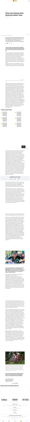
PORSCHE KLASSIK (14, 417)
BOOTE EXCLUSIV (15, 416)
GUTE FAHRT (25, 416)
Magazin (11, 11)
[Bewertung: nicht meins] (11, 179)
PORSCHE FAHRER (19, 417)
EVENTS (22, 417)
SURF (18, 416)
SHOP (3, 416)
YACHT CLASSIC (9, 416)
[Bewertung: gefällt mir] (15, 179)
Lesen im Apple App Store (9, 378)
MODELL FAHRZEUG (9, 417)
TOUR (20, 416)
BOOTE (12, 416)
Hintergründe (14, 11)
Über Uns (8, 11)
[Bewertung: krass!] (18, 179)
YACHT (6, 416)
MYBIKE (22, 416)
